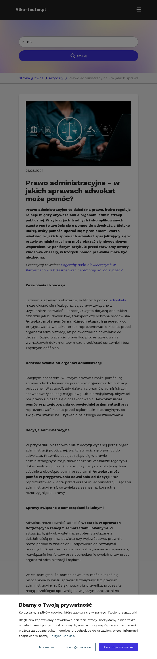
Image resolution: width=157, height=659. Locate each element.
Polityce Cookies (62, 636)
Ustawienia (46, 647)
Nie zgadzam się (78, 647)
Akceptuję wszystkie (118, 647)
